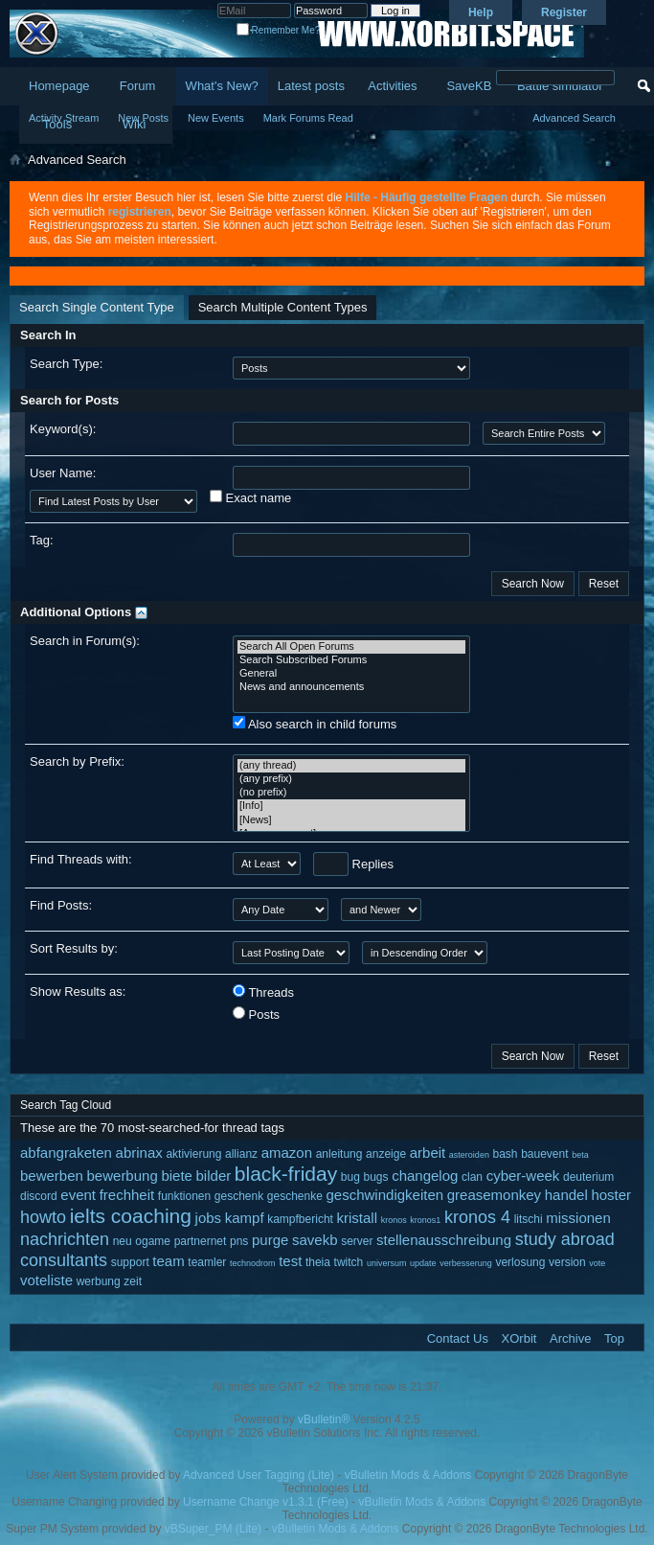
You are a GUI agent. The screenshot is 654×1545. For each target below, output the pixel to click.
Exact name (250, 497)
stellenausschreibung (443, 1240)
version (567, 1262)
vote (597, 1263)
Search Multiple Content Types (283, 307)
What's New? (222, 86)
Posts (256, 1014)
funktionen (184, 1196)
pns (239, 1241)
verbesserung (466, 1263)
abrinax (139, 1152)
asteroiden (469, 1155)
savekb (315, 1240)
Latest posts (311, 86)
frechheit (127, 1195)
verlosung (520, 1262)
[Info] (351, 806)
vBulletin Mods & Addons (408, 1475)
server (356, 1241)
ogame (152, 1241)
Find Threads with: (81, 859)
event (78, 1195)
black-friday (286, 1174)
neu (122, 1241)
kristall (357, 1218)
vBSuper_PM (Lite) (213, 1528)
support (130, 1262)
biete (176, 1175)
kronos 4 (477, 1217)
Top (614, 1338)
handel (566, 1195)
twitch (349, 1262)
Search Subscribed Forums (351, 660)
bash (505, 1154)
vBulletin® (324, 1419)
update (423, 1263)
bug (350, 1177)
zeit (133, 1281)
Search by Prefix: (77, 761)
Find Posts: (61, 905)
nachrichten (64, 1239)
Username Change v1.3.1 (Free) (266, 1502)
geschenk (238, 1196)
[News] (351, 820)
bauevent (544, 1154)
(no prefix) (351, 792)
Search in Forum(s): (85, 641)
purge (270, 1240)
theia (317, 1262)
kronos (394, 1220)
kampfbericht (300, 1219)
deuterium (588, 1177)
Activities (392, 86)
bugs (376, 1177)
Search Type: (66, 364)
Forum (138, 86)
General (351, 673)
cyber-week (523, 1175)
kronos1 (425, 1220)
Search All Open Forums (351, 647)
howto (43, 1217)
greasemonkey (494, 1195)
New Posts (143, 118)
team (168, 1261)
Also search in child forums (314, 723)
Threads (263, 992)
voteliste (46, 1280)
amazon (286, 1152)
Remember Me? (278, 30)
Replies (353, 864)
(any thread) (351, 765)
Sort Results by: (74, 948)
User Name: (63, 473)
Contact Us (457, 1338)
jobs (208, 1218)
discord (38, 1196)
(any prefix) (351, 779)
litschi (528, 1219)
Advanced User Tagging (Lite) (258, 1475)
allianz (241, 1154)
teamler (207, 1262)
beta (580, 1155)
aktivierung (193, 1154)
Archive (570, 1338)
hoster (611, 1195)
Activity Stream (64, 118)
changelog (425, 1175)
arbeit (428, 1152)
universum (387, 1263)
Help (480, 12)
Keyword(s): (63, 429)
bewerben (51, 1175)
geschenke (295, 1196)
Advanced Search (574, 118)
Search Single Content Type (96, 307)
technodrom (253, 1263)
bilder (214, 1175)
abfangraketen (66, 1152)
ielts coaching (131, 1216)
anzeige (386, 1154)
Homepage (59, 86)
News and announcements (351, 687)
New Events (216, 118)
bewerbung (122, 1175)
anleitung (339, 1154)
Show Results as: (77, 991)
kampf (244, 1218)
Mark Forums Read (308, 118)
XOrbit (519, 1338)
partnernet (200, 1241)
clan (472, 1177)
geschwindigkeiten (385, 1195)
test (290, 1261)
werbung (99, 1281)
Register (564, 12)
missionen (578, 1218)
